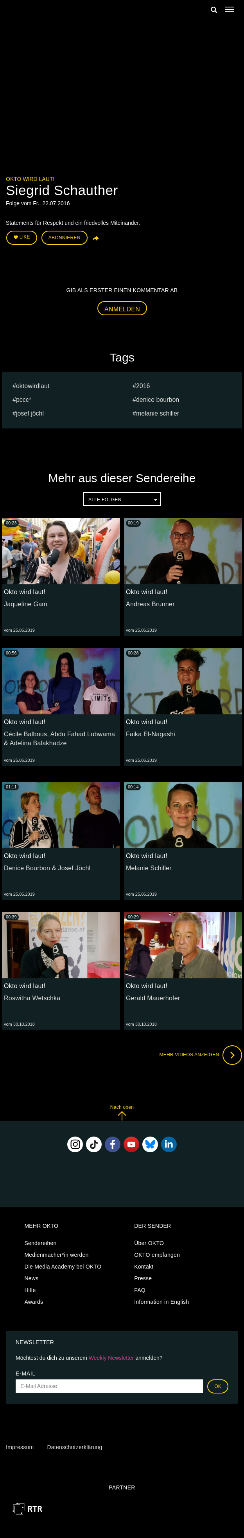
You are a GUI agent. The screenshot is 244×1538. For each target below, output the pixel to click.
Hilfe (30, 1290)
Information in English (161, 1302)
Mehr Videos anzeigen (200, 1055)
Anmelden (122, 309)
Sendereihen (40, 1243)
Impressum (20, 1447)
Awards (33, 1302)
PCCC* (23, 399)
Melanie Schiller (157, 413)
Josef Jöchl (30, 413)
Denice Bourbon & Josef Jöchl (47, 868)
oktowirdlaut (32, 386)
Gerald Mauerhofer (153, 998)
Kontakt (143, 1266)
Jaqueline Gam (25, 604)
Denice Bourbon (157, 399)
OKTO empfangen (157, 1255)
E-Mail (26, 1373)
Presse (143, 1278)
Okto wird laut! (30, 179)
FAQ (139, 1290)
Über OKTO (149, 1243)
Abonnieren (64, 237)
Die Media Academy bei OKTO (62, 1266)
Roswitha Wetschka (32, 998)
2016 (143, 386)
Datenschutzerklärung (74, 1447)
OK (217, 1386)
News (31, 1278)
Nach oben (122, 1112)
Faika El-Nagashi (150, 734)
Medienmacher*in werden (56, 1255)
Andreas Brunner (150, 604)
